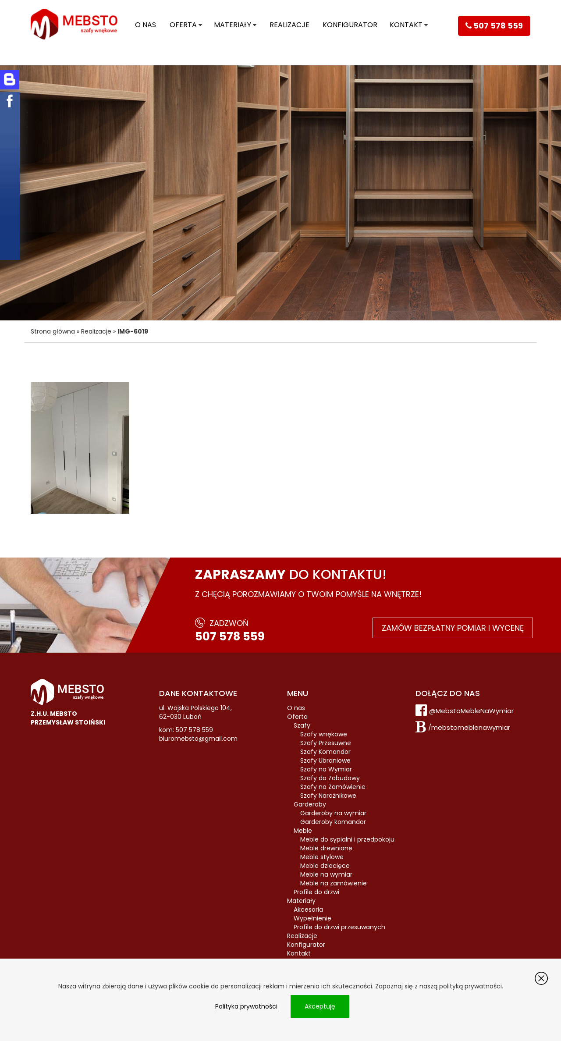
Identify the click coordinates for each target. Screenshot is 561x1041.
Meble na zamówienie (333, 883)
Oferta (183, 25)
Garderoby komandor (333, 821)
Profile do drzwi (316, 892)
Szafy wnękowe (323, 734)
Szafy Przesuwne (325, 743)
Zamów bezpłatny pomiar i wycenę (453, 627)
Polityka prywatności (246, 1006)
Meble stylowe (322, 857)
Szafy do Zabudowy (330, 778)
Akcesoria (308, 909)
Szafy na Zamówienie (333, 786)
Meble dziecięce (325, 865)
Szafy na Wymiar (326, 769)
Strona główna (53, 331)
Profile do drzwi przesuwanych (339, 927)
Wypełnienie (312, 918)
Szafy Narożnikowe (328, 795)
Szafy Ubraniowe (325, 760)
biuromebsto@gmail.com (198, 738)
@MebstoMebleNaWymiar (471, 710)
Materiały (232, 25)
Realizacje (289, 25)
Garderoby (310, 804)
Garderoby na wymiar (333, 813)
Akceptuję (320, 1006)
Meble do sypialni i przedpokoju (347, 839)
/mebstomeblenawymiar (469, 727)
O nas (145, 25)
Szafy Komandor (325, 751)
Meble (303, 830)
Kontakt (406, 25)
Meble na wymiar (326, 874)
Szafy (302, 725)
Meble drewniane (326, 848)
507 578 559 (230, 636)
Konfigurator (350, 25)
